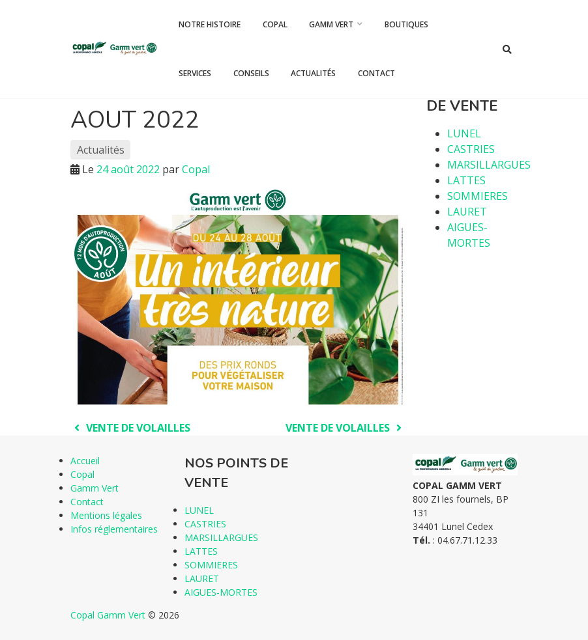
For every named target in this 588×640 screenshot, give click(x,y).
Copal (275, 24)
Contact (376, 73)
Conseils (251, 73)
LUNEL (464, 133)
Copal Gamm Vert (107, 615)
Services (195, 73)
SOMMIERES (477, 196)
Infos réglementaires (114, 529)
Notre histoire (210, 24)
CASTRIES (471, 149)
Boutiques (406, 24)
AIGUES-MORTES (220, 592)
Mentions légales (106, 515)
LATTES (466, 180)
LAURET (467, 211)
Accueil (85, 460)
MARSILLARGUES (489, 165)
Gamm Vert (331, 24)
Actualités (313, 73)
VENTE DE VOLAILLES (130, 428)
